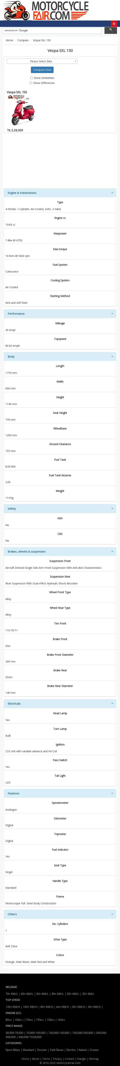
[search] (52, 31)
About (35, 1059)
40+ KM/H (94, 1007)
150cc (50, 1020)
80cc (9, 1020)
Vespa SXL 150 (23, 108)
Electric (71, 1050)
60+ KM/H (62, 1007)
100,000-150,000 (58, 1033)
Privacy (57, 1059)
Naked (83, 1050)
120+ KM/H (13, 1007)
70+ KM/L (12, 994)
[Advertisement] (60, 162)
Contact (69, 1059)
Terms (46, 1059)
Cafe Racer (56, 1050)
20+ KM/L (88, 994)
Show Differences (42, 83)
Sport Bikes (13, 1050)
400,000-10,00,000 (30, 1037)
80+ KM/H (46, 1007)
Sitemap (94, 1059)
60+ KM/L (27, 994)
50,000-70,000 (14, 1033)
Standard (28, 1050)
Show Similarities (42, 78)
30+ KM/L (73, 994)
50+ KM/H (78, 1007)
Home (9, 40)
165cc (61, 1020)
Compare (23, 40)
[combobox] (42, 61)
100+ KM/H (30, 1007)
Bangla (81, 1059)
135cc (40, 1020)
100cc (18, 1020)
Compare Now (42, 70)
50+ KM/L (42, 994)
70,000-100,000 (35, 1033)
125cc (29, 1020)
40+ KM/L (58, 994)
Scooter (42, 1050)
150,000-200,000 (82, 1033)
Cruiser (94, 1050)
